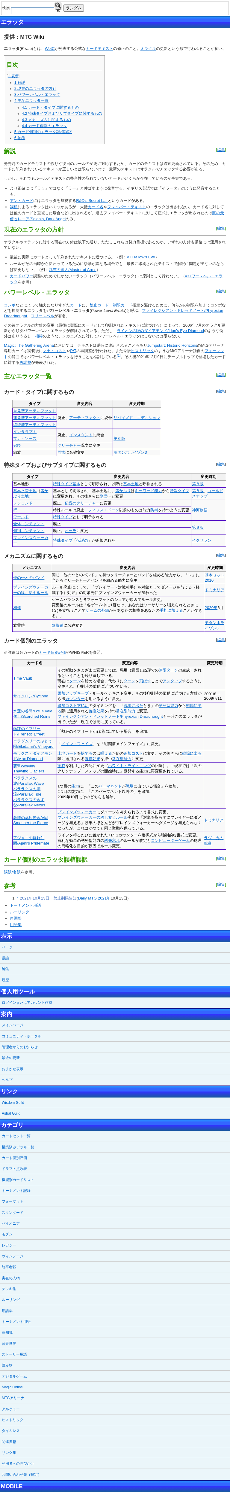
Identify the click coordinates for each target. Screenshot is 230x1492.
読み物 (7, 1365)
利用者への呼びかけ (18, 1463)
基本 (76, 484)
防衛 (154, 510)
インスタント (81, 435)
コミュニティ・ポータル (21, 1036)
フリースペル (42, 316)
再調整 (25, 362)
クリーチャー (69, 445)
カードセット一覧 (16, 1136)
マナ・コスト (54, 351)
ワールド (21, 517)
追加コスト (67, 705)
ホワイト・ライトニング (129, 765)
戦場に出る (192, 753)
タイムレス (11, 1431)
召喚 (17, 445)
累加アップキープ (73, 693)
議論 (5, 958)
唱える (106, 753)
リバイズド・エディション (137, 418)
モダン (7, 1234)
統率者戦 (9, 1267)
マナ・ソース (25, 438)
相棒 (39, 336)
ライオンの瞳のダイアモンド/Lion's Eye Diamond (160, 330)
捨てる (87, 753)
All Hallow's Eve (141, 257)
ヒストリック (142, 351)
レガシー (9, 1245)
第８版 (198, 484)
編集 (221, 150)
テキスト (105, 48)
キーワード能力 (148, 491)
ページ (7, 947)
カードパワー (21, 276)
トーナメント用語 (25, 905)
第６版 (119, 438)
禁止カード (99, 305)
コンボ (10, 305)
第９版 (198, 527)
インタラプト (25, 431)
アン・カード (21, 200)
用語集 (16, 924)
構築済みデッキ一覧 (18, 1147)
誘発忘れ (112, 840)
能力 (75, 786)
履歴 (5, 980)
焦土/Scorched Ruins (31, 716)
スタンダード (12, 1212)
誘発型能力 (168, 705)
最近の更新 (11, 1058)
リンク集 (9, 1453)
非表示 (13, 76)
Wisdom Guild (13, 1103)
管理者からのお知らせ (20, 1047)
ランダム (73, 8)
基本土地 (131, 484)
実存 (61, 765)
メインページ (12, 1025)
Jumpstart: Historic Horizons (172, 345)
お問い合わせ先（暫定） (21, 1474)
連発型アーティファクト (34, 418)
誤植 (14, 207)
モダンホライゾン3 (130, 452)
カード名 (95, 207)
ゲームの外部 (97, 610)
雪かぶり (123, 491)
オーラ (70, 530)
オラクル (148, 48)
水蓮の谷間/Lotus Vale (32, 711)
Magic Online (12, 1387)
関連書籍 (9, 1442)
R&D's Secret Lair (92, 200)
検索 (58, 6)
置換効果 (96, 711)
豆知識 (7, 1332)
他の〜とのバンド (28, 577)
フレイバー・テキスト (126, 207)
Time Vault (22, 678)
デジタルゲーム (14, 1376)
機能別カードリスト (18, 1180)
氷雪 (104, 496)
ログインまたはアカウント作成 (27, 1002)
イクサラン (201, 540)
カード (92, 48)
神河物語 (200, 510)
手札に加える (171, 610)
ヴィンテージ (12, 1256)
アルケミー (11, 1409)
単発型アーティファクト (34, 411)
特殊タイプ (62, 484)
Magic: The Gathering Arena (29, 345)
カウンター (75, 698)
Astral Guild (11, 1113)
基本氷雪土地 (25, 491)
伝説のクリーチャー (82, 503)
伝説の (82, 540)
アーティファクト (84, 418)
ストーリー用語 (14, 1354)
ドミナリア (214, 590)
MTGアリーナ (13, 1398)
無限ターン (168, 670)
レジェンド (23, 503)
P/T (73, 351)
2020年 (211, 607)
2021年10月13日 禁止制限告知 (48, 898)
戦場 (130, 786)
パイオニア (11, 1223)
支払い (83, 705)
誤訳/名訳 (12, 872)
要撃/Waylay (24, 766)
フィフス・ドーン (103, 510)
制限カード (122, 305)
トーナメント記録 (16, 1191)
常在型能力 (125, 711)
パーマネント (110, 786)
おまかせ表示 (12, 1069)
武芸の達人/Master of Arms (72, 269)
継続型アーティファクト (34, 424)
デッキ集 (9, 1289)
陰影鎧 (57, 625)
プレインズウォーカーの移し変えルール (93, 817)
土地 (61, 753)
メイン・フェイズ (77, 743)
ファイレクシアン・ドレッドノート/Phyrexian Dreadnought (110, 716)
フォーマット (12, 1201)
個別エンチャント (28, 530)
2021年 (104, 898)
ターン (75, 681)
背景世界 (9, 1343)
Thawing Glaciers (28, 771)
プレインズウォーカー (77, 812)
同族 (61, 452)
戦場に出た (133, 705)
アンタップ (172, 681)
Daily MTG (87, 898)
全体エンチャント (28, 524)
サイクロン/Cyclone (30, 696)
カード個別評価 (52, 652)
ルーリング (19, 912)
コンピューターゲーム (170, 840)
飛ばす (145, 681)
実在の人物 (11, 1278)
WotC (50, 48)
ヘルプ (7, 1080)
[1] (118, 355)
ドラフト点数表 (14, 1169)
